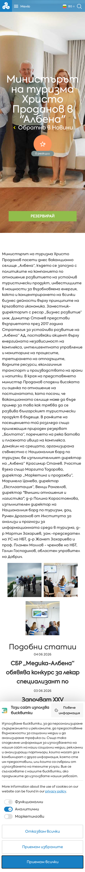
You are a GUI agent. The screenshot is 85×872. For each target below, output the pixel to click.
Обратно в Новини (42, 127)
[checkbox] (23, 802)
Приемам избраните (42, 846)
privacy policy (55, 791)
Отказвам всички (42, 831)
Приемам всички (42, 861)
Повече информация (67, 710)
